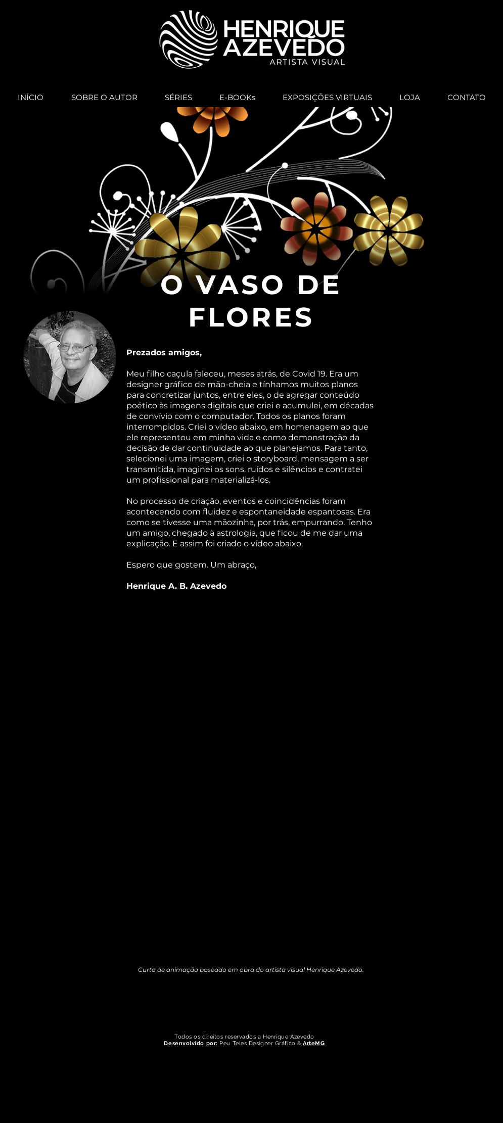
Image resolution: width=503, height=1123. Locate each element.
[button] (178, 93)
